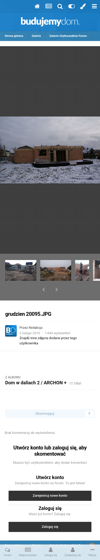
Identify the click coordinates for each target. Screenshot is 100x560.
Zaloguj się (50, 513)
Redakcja (36, 314)
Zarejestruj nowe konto (50, 482)
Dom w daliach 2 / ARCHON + (35, 369)
